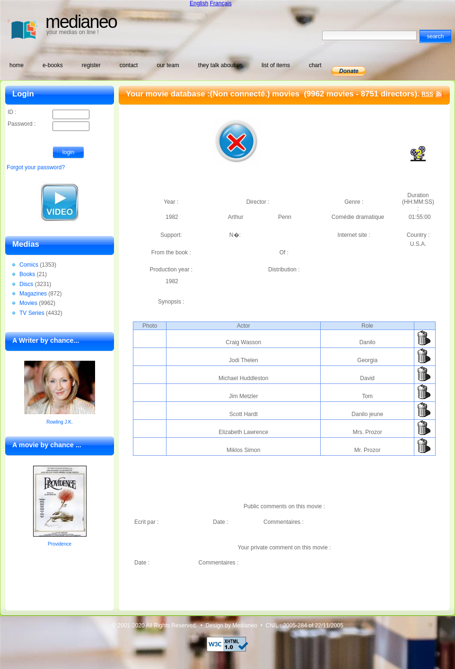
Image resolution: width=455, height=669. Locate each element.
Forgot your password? (36, 167)
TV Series (31, 313)
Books (27, 274)
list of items (276, 65)
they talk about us (220, 65)
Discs (26, 284)
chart (315, 65)
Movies (28, 303)
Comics (28, 264)
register (91, 65)
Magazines (33, 293)
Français (221, 3)
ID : (48, 113)
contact (129, 65)
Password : (48, 125)
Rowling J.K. (59, 422)
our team (168, 65)
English (199, 3)
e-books (53, 65)
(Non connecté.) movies (256, 93)
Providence (59, 544)
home (16, 65)
